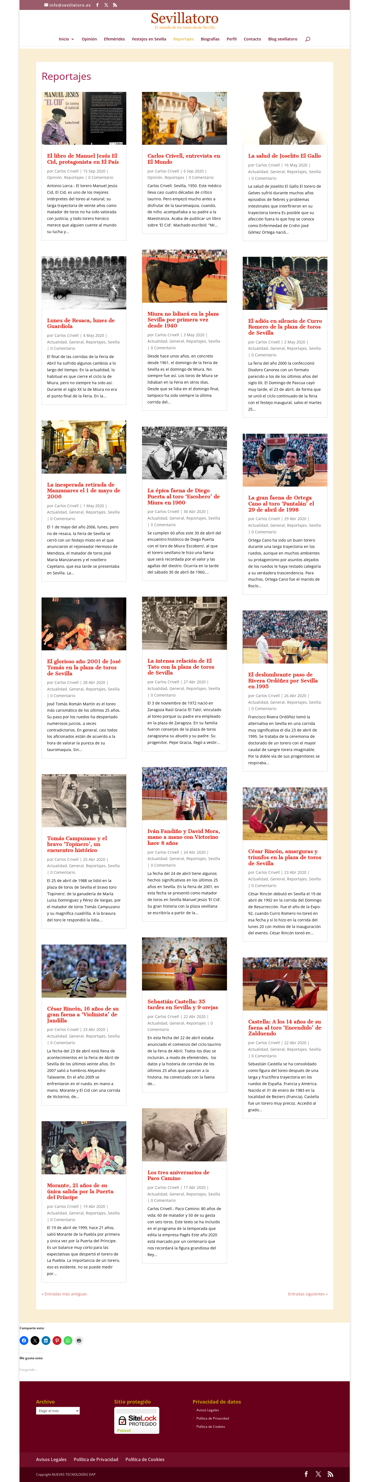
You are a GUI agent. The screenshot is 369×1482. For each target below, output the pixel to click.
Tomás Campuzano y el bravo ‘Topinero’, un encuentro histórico (77, 844)
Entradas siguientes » (308, 1294)
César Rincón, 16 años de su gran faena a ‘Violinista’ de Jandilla (83, 1015)
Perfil (232, 39)
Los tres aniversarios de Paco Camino (178, 1175)
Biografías (210, 39)
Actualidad (57, 342)
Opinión (89, 39)
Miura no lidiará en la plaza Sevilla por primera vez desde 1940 (183, 320)
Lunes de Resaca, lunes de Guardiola (81, 323)
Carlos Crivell (66, 171)
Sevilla (114, 342)
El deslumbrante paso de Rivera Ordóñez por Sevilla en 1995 (283, 681)
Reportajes (183, 39)
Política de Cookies (210, 1426)
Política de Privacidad (212, 1418)
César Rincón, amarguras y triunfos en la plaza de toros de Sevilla (284, 857)
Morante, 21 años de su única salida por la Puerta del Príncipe (80, 1191)
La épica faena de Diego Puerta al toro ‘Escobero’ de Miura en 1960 (183, 496)
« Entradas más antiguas (64, 1294)
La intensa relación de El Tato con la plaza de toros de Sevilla (180, 667)
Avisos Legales (207, 1410)
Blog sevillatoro (282, 39)
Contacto (252, 39)
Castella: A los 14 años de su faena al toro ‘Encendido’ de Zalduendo (284, 1028)
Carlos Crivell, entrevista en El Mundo (183, 159)
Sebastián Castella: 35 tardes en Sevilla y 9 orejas (182, 1004)
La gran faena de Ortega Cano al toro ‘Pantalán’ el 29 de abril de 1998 (281, 504)
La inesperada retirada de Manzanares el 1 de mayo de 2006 (83, 491)
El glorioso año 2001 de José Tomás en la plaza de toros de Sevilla (84, 667)
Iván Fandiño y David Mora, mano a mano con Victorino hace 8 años (183, 837)
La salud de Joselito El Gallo (284, 156)
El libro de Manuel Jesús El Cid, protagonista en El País (83, 159)
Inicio (64, 39)
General (76, 342)
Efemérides (114, 39)
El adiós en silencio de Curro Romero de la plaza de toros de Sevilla (285, 327)
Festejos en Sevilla (149, 39)
